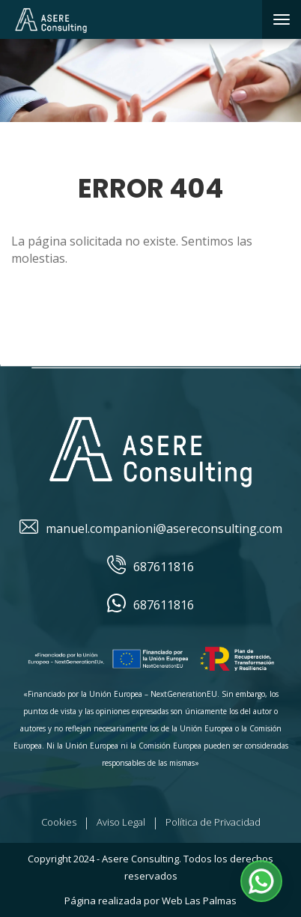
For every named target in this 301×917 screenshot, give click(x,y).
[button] (261, 881)
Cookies (58, 822)
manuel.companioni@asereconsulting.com (150, 528)
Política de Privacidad (213, 822)
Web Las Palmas (199, 900)
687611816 (150, 567)
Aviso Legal (121, 822)
